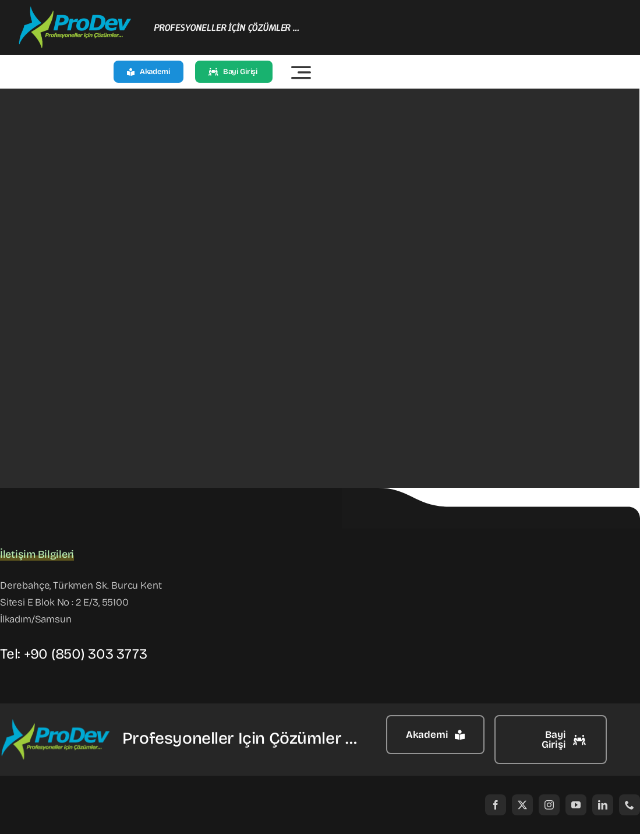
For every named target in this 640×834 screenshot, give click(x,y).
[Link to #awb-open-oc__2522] (301, 72)
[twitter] (522, 804)
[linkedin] (602, 804)
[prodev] (75, 11)
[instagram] (549, 804)
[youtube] (575, 804)
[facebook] (495, 804)
